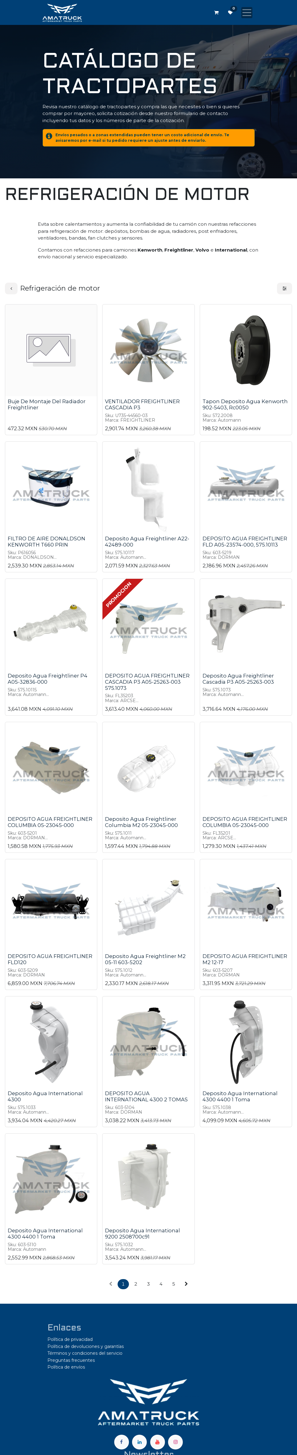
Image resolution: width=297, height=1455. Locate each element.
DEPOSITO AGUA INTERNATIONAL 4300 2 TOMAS (146, 1096)
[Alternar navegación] (247, 13)
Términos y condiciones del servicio (84, 1353)
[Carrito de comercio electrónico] (216, 12)
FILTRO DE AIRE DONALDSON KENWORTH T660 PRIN (46, 542)
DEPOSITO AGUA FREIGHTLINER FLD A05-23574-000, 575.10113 (245, 542)
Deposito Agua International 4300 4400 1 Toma (240, 1096)
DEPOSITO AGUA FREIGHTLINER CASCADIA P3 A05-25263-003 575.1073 (147, 682)
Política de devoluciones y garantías (85, 1346)
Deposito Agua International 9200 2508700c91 (142, 1233)
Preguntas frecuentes (71, 1360)
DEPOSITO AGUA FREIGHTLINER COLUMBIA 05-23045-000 (50, 822)
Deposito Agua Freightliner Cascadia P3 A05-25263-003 (238, 679)
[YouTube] (157, 1442)
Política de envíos (66, 1367)
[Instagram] (175, 1442)
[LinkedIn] (139, 1442)
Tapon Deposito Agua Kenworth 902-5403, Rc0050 (245, 405)
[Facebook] (121, 1442)
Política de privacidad (70, 1339)
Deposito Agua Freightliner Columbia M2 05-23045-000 (141, 822)
